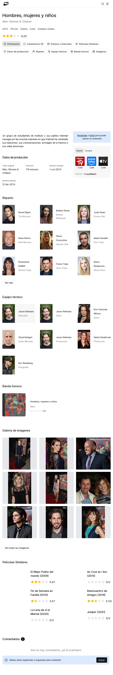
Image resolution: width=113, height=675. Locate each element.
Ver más (9, 282)
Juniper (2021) (96, 663)
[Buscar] (102, 3)
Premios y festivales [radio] (59, 44)
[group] (56, 43)
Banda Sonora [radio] (80, 51)
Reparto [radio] (38, 51)
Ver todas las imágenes (17, 548)
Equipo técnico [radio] (57, 51)
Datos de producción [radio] (16, 51)
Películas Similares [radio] (86, 44)
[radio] (79, 150)
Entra (92, 135)
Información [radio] (12, 44)
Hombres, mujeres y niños (43, 401)
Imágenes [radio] (99, 51)
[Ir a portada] (6, 4)
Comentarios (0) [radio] (33, 44)
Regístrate (82, 135)
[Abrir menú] (107, 4)
